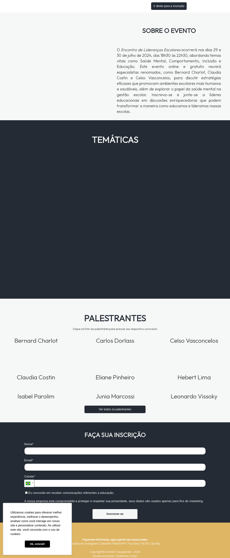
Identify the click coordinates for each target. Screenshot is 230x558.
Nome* (29, 444)
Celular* (29, 476)
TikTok (145, 543)
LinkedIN (105, 543)
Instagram (91, 543)
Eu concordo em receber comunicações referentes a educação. (69, 493)
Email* (28, 460)
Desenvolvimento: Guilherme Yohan (115, 556)
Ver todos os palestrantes (115, 409)
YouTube (133, 543)
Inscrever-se (115, 513)
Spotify (155, 543)
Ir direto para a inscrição (168, 6)
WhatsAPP (119, 543)
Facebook (77, 543)
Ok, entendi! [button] (37, 544)
